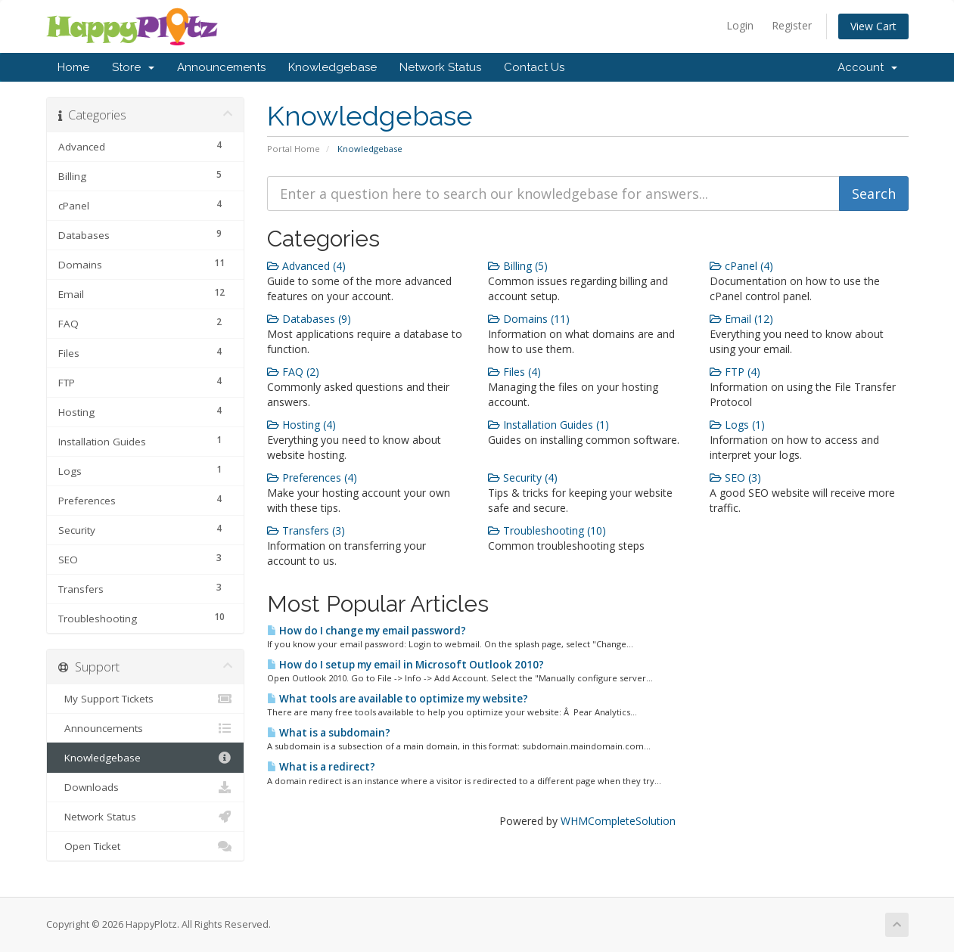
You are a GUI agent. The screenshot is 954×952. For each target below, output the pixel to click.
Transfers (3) (306, 530)
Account (867, 67)
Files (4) (514, 371)
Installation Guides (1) (548, 424)
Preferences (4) (312, 477)
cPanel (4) (741, 266)
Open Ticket (145, 846)
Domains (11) (529, 319)
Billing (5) (518, 266)
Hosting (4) (301, 424)
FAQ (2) (293, 371)
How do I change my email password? (366, 630)
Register (792, 25)
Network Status (440, 67)
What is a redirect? (321, 767)
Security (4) (523, 477)
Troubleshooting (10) (547, 530)
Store (133, 67)
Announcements (221, 67)
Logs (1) (737, 424)
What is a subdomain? (328, 733)
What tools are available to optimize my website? (397, 698)
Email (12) (741, 319)
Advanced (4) (306, 266)
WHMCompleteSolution (618, 821)
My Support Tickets (145, 699)
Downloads (145, 787)
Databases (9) (309, 319)
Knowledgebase (332, 67)
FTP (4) (735, 371)
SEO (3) (735, 477)
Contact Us (534, 67)
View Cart (873, 26)
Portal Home (293, 148)
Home (73, 67)
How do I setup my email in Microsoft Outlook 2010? (405, 664)
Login (740, 25)
